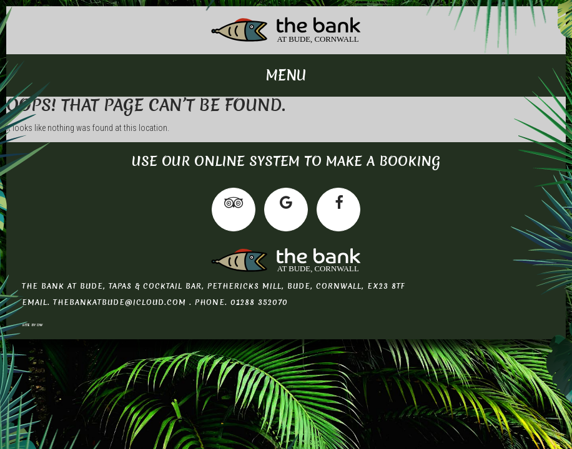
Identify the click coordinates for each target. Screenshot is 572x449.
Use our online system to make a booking (286, 161)
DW (40, 324)
